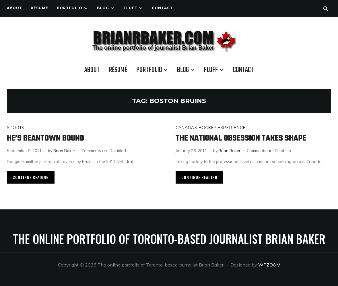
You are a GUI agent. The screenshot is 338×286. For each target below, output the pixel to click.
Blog (103, 8)
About (14, 8)
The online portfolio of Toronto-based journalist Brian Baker (169, 238)
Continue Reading (31, 177)
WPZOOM (269, 265)
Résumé (39, 8)
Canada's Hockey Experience (211, 127)
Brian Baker (64, 150)
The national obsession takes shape (241, 138)
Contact (162, 8)
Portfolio (69, 8)
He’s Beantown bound (45, 138)
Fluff (130, 8)
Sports (15, 127)
